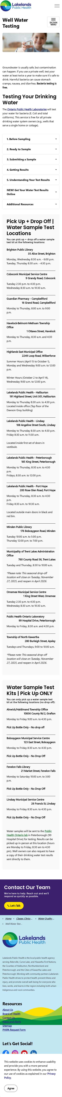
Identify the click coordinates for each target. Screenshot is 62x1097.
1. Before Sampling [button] (18, 139)
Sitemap (7, 1026)
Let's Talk (13, 905)
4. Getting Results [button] (18, 170)
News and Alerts (11, 1022)
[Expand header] (57, 6)
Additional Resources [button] (20, 204)
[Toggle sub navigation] (53, 22)
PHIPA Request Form (14, 1030)
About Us (7, 1010)
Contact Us (8, 1018)
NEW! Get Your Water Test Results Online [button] (27, 192)
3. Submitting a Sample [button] (21, 159)
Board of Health (11, 1014)
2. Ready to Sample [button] (19, 149)
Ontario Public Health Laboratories (27, 109)
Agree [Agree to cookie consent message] (10, 1088)
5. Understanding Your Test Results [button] (28, 180)
